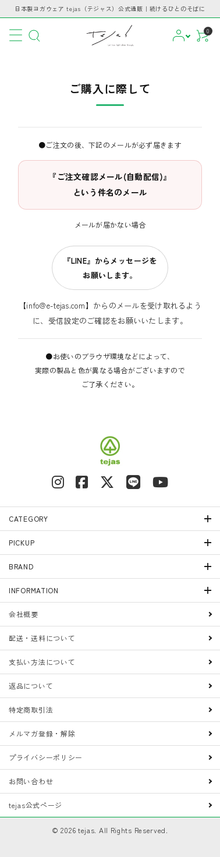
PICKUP (21, 542)
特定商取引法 (31, 709)
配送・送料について (42, 638)
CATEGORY (28, 518)
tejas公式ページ (35, 805)
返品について (31, 685)
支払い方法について (42, 662)
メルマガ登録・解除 (42, 733)
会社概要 (23, 614)
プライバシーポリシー (46, 757)
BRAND (21, 566)
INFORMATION (34, 590)
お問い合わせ (31, 781)
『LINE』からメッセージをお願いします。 (110, 268)
